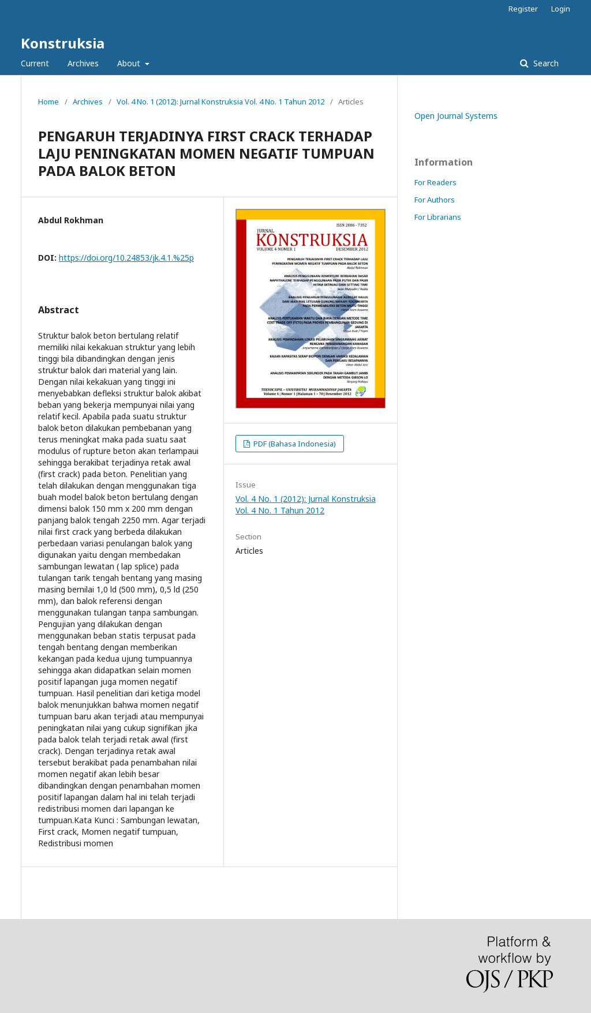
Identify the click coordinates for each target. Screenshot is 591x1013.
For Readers (435, 182)
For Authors (434, 199)
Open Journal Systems (456, 115)
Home (48, 101)
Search (545, 63)
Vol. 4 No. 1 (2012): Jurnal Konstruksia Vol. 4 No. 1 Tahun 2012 (220, 101)
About (130, 63)
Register (523, 8)
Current (35, 63)
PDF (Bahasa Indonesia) (294, 443)
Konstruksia (62, 42)
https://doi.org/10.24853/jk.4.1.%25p (126, 257)
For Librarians (437, 217)
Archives (83, 63)
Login (560, 8)
